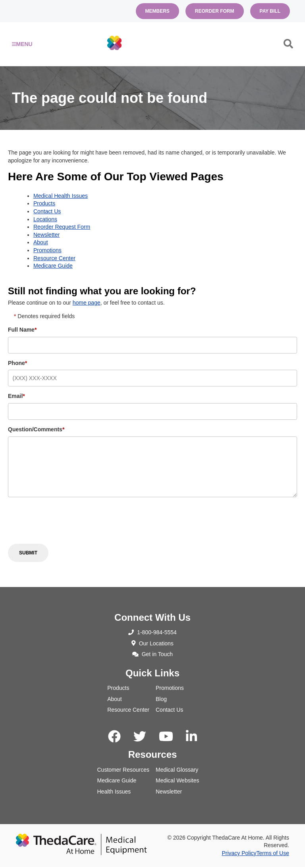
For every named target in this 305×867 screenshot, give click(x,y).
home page (86, 302)
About (40, 242)
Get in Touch (152, 654)
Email (16, 396)
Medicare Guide (53, 266)
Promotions (47, 250)
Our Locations (152, 643)
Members (157, 11)
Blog (161, 699)
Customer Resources (123, 770)
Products (44, 203)
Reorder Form (214, 11)
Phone (17, 363)
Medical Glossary (177, 770)
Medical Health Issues (60, 196)
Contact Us (47, 211)
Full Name (22, 329)
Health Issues (114, 791)
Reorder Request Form (61, 227)
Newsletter (46, 235)
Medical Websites (177, 780)
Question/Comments (36, 429)
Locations (45, 219)
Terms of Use (273, 853)
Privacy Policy (239, 853)
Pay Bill (270, 11)
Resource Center (54, 258)
